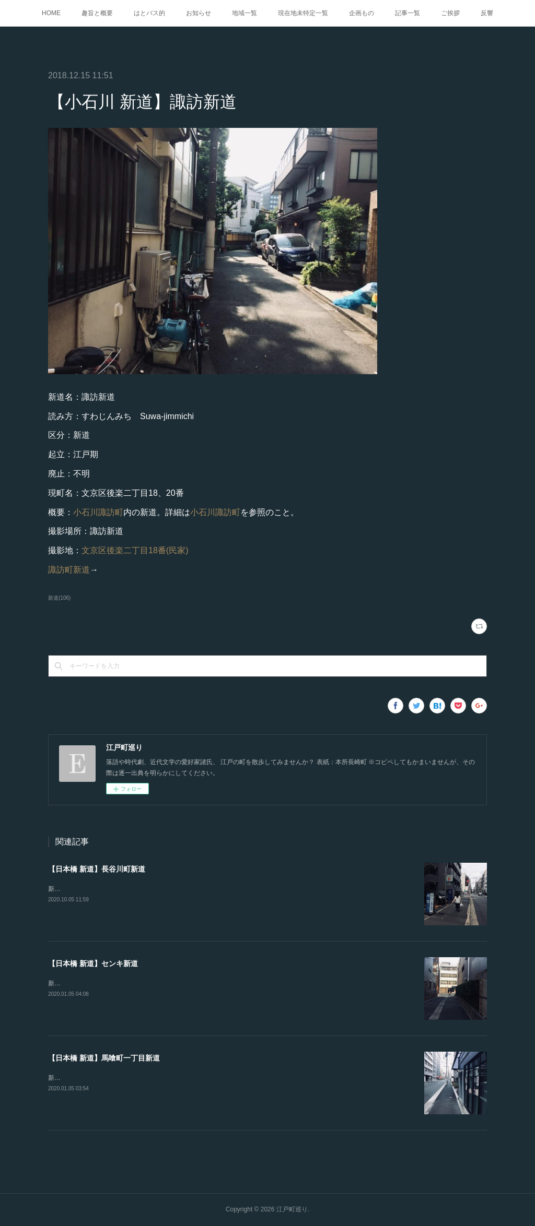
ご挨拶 (450, 13)
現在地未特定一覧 (303, 13)
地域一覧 (244, 13)
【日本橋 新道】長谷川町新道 (96, 869)
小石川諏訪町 (98, 512)
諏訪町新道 (69, 569)
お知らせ (198, 13)
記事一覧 (407, 13)
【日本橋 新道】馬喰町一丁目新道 (104, 1058)
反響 (487, 13)
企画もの (361, 13)
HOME (51, 13)
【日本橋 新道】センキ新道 (93, 963)
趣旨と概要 (97, 13)
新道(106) (59, 598)
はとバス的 (149, 13)
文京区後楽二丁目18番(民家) (135, 550)
